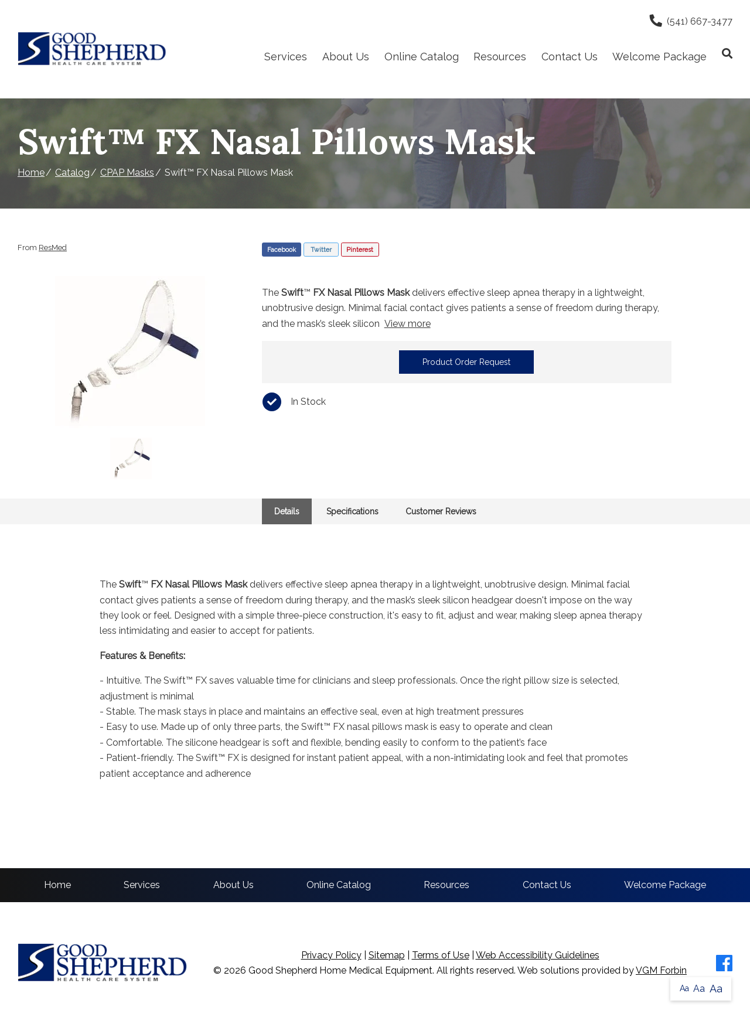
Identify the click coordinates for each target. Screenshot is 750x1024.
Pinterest (359, 250)
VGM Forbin (661, 970)
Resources (499, 56)
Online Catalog (421, 56)
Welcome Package (659, 56)
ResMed (53, 247)
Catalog (72, 172)
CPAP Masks (127, 172)
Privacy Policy (331, 955)
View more (407, 323)
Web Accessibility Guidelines (537, 955)
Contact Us (569, 56)
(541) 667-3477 (691, 21)
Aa (684, 988)
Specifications (352, 511)
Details (286, 511)
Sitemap (387, 955)
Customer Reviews (440, 511)
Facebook (281, 250)
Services (285, 56)
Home (31, 172)
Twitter (321, 250)
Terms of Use (440, 955)
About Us (345, 56)
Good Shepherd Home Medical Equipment (340, 970)
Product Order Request (466, 362)
